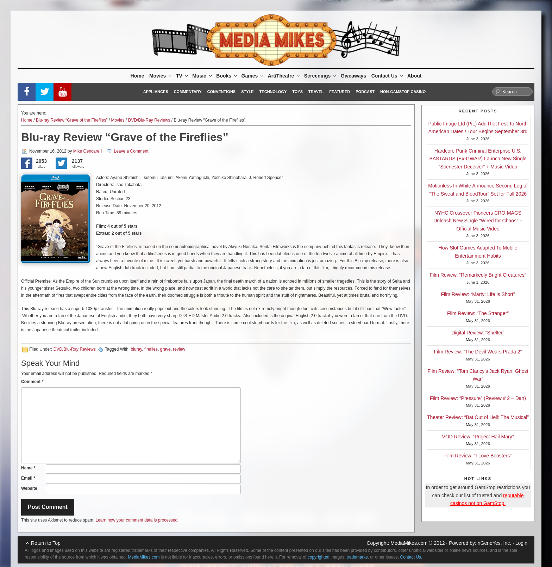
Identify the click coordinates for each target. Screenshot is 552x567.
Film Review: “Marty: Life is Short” (478, 294)
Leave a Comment (131, 151)
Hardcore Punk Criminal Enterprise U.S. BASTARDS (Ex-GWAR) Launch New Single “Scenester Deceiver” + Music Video (477, 159)
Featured (339, 92)
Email (28, 478)
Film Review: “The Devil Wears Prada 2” (478, 352)
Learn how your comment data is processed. (136, 520)
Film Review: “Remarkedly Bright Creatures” (478, 275)
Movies (160, 76)
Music (202, 76)
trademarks (357, 557)
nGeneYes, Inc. (494, 543)
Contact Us (387, 76)
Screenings (320, 76)
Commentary (188, 92)
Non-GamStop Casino (403, 92)
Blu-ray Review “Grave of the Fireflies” (71, 120)
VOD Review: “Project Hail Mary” (478, 436)
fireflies (151, 349)
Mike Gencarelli (87, 151)
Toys (297, 92)
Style (247, 92)
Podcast (365, 92)
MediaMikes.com (408, 543)
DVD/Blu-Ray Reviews (149, 120)
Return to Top (46, 543)
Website (29, 488)
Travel (316, 92)
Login (521, 543)
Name (28, 468)
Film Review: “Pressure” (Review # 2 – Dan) (478, 398)
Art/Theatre (284, 76)
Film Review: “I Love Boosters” (478, 455)
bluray (136, 349)
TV (182, 76)
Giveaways (353, 76)
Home (137, 76)
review (179, 349)
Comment (32, 381)
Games (253, 76)
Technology (273, 92)
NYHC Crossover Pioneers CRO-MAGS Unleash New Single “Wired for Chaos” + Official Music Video (477, 221)
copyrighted (319, 557)
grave (165, 349)
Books (227, 76)
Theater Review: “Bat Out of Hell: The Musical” (478, 417)
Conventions (221, 92)
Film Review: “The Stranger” (478, 313)
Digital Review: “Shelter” (477, 332)
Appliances (155, 92)
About (414, 76)
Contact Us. (411, 557)
